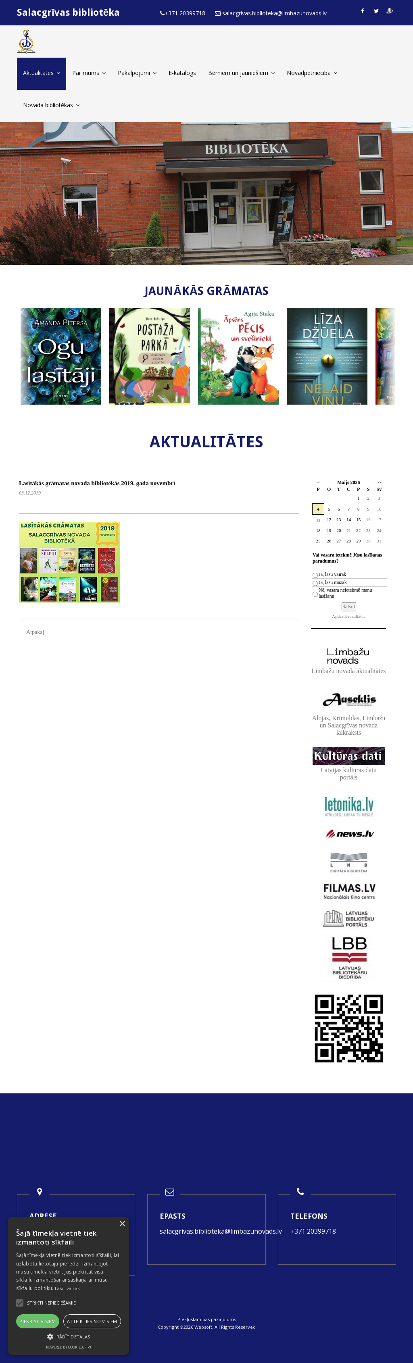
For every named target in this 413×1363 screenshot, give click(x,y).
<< (318, 482)
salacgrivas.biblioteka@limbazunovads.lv (221, 1231)
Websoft (203, 1327)
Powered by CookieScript (69, 1347)
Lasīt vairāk (67, 1288)
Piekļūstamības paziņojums (206, 1319)
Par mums (89, 73)
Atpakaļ (35, 632)
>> (379, 482)
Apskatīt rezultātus (348, 616)
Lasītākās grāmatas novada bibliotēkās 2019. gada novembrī (97, 483)
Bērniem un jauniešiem (241, 73)
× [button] (122, 1224)
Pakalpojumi (137, 73)
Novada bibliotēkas (51, 105)
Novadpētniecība (312, 73)
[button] (68, 1336)
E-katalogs (182, 73)
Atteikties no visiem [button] (92, 1321)
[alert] (68, 1286)
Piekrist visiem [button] (37, 1321)
